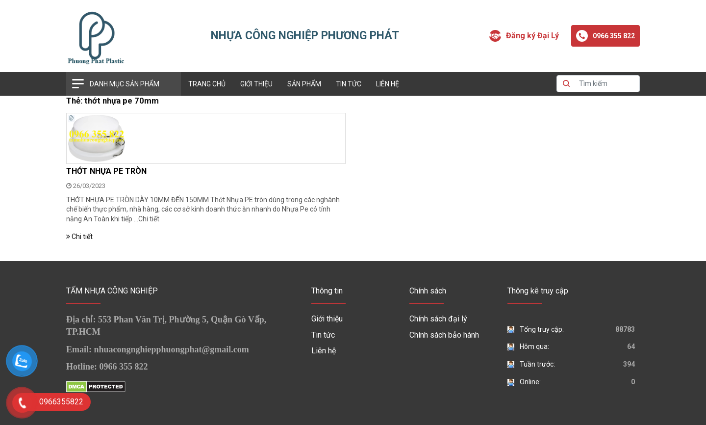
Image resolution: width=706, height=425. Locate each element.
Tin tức (348, 84)
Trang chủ (207, 84)
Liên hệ (387, 84)
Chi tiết (148, 219)
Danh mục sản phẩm (124, 84)
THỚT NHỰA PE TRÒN (106, 171)
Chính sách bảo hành (444, 335)
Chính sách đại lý (438, 318)
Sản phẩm (304, 84)
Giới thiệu (256, 84)
